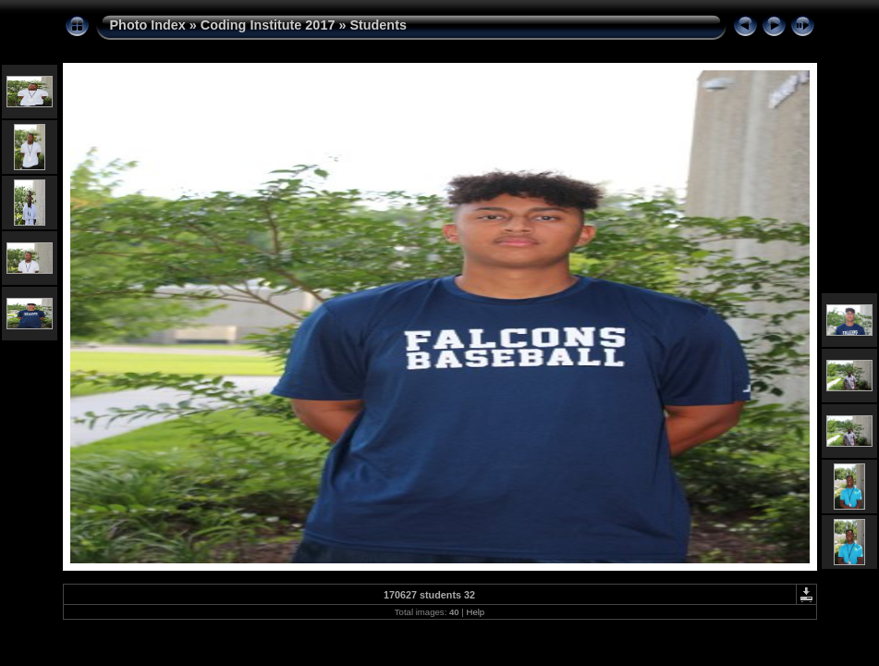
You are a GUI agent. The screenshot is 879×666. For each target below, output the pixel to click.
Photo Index (148, 25)
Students (378, 25)
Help (475, 612)
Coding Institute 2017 (268, 25)
